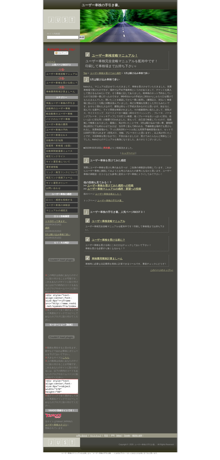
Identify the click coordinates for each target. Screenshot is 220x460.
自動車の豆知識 (54, 140)
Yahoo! (119, 441)
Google (127, 441)
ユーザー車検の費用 (57, 124)
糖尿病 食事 (137, 441)
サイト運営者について (58, 161)
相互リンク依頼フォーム (59, 177)
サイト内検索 (53, 33)
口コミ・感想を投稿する (59, 200)
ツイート (51, 61)
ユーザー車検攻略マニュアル (108, 221)
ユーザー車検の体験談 (58, 205)
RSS (106, 441)
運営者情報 (52, 167)
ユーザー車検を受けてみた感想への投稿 (110, 185)
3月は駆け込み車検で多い (58, 234)
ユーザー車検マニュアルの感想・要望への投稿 (114, 188)
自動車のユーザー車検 (58, 108)
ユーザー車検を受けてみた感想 (105, 73)
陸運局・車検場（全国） (59, 145)
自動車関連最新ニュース (59, 151)
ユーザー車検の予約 (57, 129)
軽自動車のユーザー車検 (59, 113)
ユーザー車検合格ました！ (108, 194)
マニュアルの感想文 (57, 210)
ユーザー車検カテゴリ (56, 430)
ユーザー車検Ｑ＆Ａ (57, 135)
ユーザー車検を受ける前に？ (108, 239)
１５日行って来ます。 (56, 221)
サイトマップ (95, 441)
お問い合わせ (53, 188)
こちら (66, 360)
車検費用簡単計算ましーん (107, 258)
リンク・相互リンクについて (62, 172)
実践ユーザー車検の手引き (60, 103)
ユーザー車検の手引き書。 (101, 5)
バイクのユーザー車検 (58, 119)
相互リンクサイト (56, 156)
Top (85, 73)
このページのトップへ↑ (161, 270)
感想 (47, 228)
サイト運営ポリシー (57, 183)
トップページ (128, 153)
